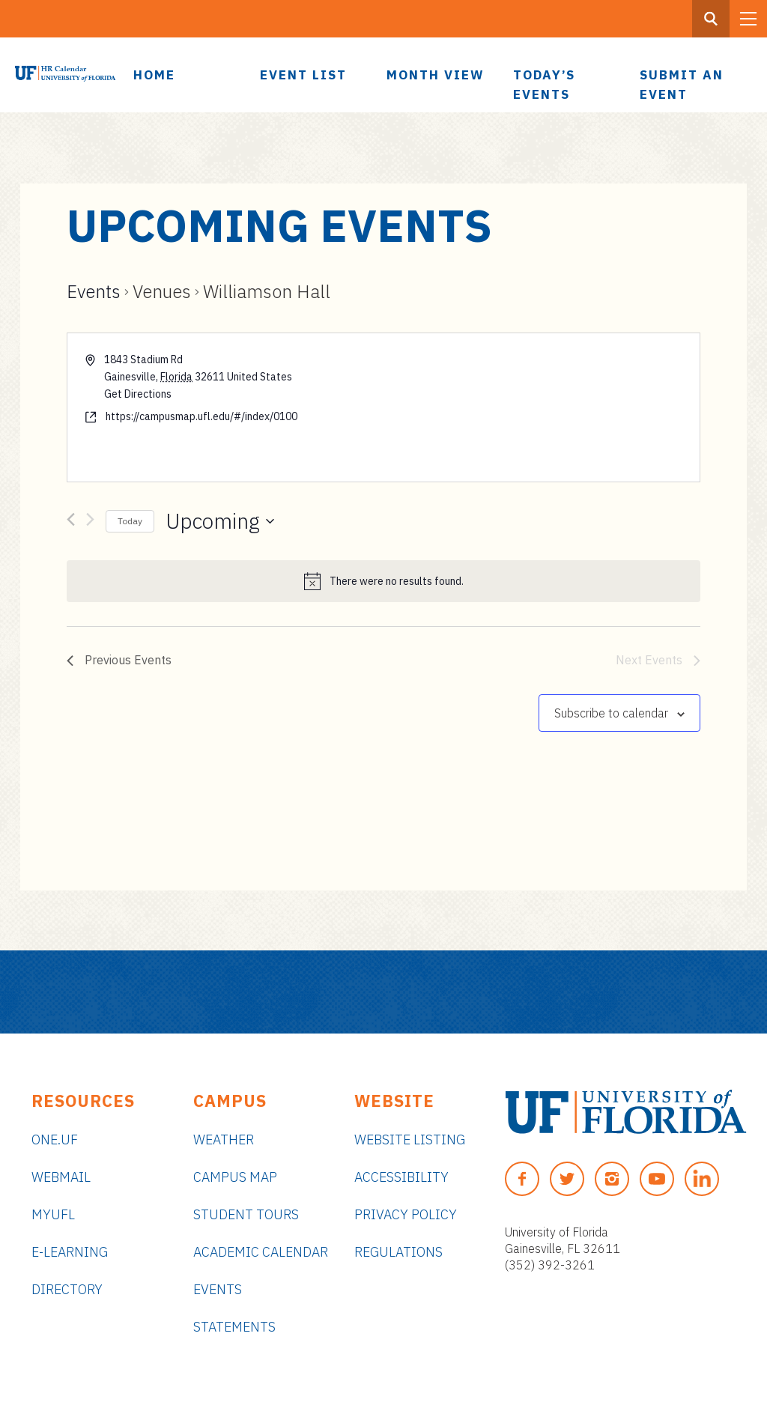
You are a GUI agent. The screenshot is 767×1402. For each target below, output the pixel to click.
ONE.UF (54, 1139)
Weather (223, 1139)
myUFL (53, 1214)
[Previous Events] (71, 522)
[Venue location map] (540, 407)
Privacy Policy (405, 1214)
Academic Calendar (260, 1251)
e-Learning (69, 1251)
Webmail (61, 1177)
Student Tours (246, 1214)
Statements (234, 1326)
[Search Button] (711, 18)
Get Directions (138, 394)
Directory (67, 1289)
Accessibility (401, 1177)
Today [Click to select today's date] (130, 520)
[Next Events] (90, 522)
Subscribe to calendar (611, 712)
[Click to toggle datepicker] (220, 521)
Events (94, 291)
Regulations (398, 1251)
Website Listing (409, 1139)
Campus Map (235, 1177)
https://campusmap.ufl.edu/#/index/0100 (201, 416)
